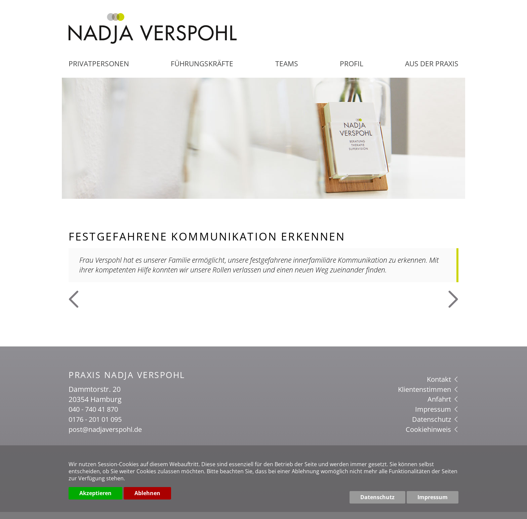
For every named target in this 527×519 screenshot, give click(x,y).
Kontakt (442, 386)
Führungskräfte (203, 71)
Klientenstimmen (427, 396)
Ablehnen (147, 497)
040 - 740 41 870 (95, 416)
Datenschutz (434, 426)
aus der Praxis (430, 71)
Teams (287, 71)
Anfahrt (442, 406)
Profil (350, 71)
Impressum (436, 416)
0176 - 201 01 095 (97, 426)
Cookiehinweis (431, 436)
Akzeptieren (95, 497)
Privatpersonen (100, 71)
